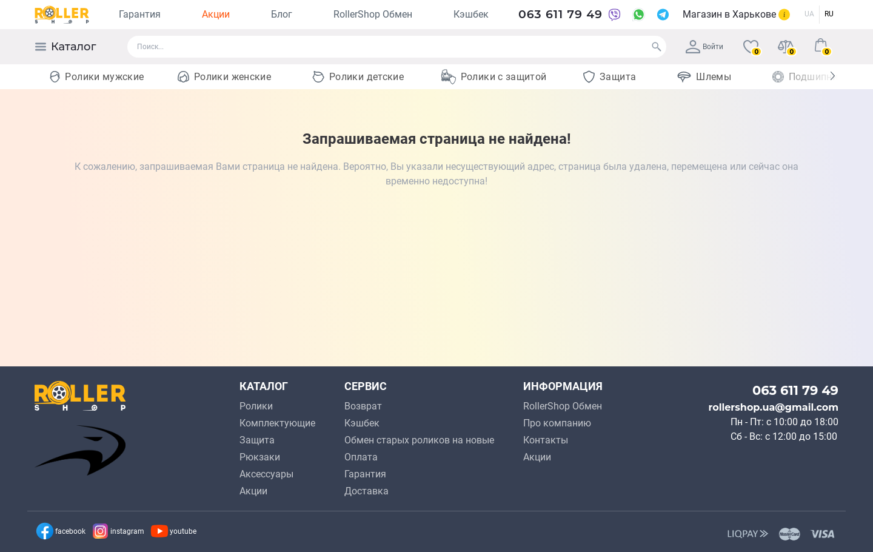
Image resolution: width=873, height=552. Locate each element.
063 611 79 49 (560, 14)
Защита (618, 76)
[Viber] (614, 14)
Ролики (256, 406)
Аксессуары (266, 474)
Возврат (363, 406)
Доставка (366, 491)
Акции (216, 14)
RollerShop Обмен (372, 14)
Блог (281, 14)
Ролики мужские (104, 76)
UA (809, 14)
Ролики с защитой (504, 76)
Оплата (361, 457)
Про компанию (557, 423)
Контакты (545, 440)
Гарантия (140, 14)
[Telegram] (663, 14)
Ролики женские (232, 76)
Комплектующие (277, 423)
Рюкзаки (259, 457)
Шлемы (713, 76)
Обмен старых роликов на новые (419, 440)
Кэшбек (471, 14)
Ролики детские (366, 76)
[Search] (656, 47)
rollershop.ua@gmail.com (773, 407)
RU (829, 14)
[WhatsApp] (639, 14)
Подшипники (819, 76)
